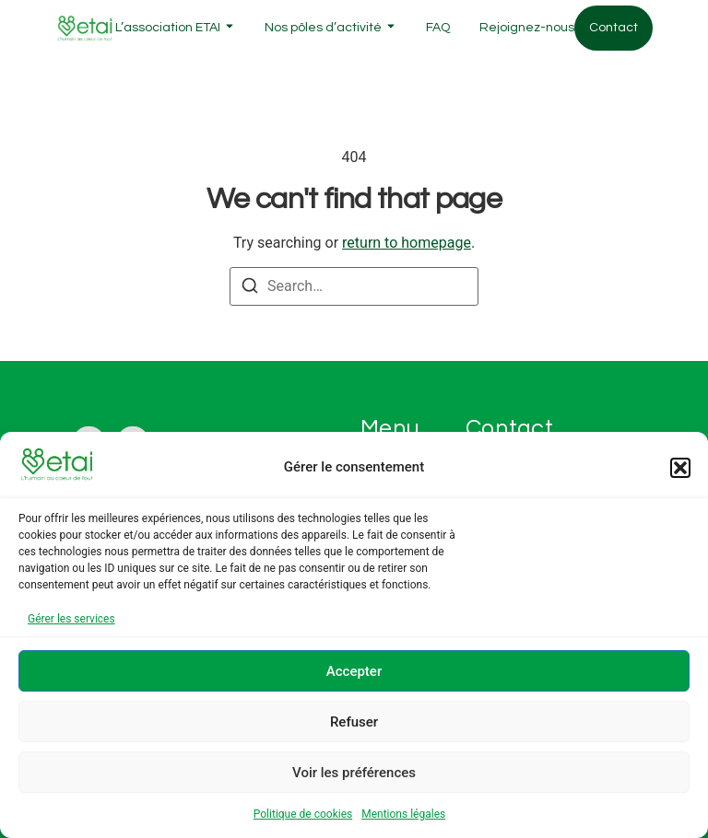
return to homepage (406, 242)
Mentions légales (403, 814)
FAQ (438, 27)
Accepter (354, 671)
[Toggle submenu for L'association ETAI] (227, 28)
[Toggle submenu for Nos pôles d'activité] (389, 28)
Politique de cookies (303, 814)
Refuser (354, 722)
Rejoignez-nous (526, 27)
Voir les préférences (354, 772)
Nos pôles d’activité (323, 27)
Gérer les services (71, 618)
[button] (680, 468)
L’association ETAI (167, 27)
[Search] (250, 288)
